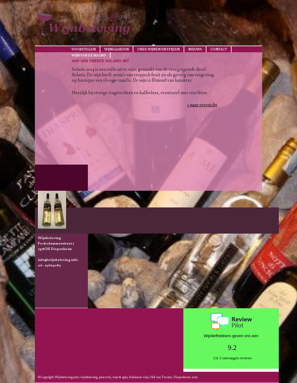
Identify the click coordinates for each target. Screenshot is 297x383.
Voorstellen (84, 49)
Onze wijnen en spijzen (158, 49)
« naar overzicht (202, 105)
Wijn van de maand (89, 55)
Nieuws (195, 49)
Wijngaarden (116, 49)
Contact (218, 49)
